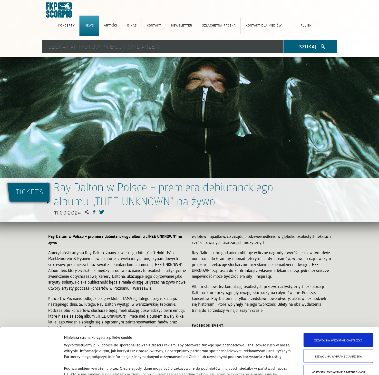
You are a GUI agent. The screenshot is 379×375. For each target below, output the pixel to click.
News (89, 25)
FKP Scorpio (59, 10)
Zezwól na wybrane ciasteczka (338, 320)
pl (302, 25)
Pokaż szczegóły (250, 365)
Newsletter (181, 25)
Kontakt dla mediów (264, 25)
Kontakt (154, 25)
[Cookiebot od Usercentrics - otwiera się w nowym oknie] (31, 365)
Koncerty (66, 25)
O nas (132, 25)
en (309, 25)
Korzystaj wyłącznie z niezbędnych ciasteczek (338, 339)
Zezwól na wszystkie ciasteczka (338, 305)
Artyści (110, 25)
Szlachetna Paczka (219, 25)
